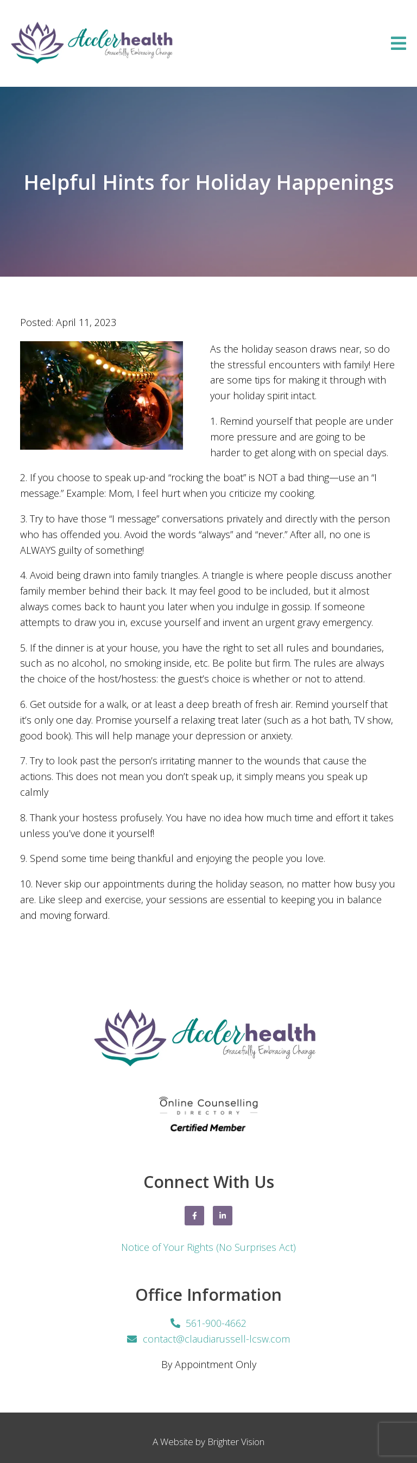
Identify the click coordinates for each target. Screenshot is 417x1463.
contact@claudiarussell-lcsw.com (216, 1338)
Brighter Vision (235, 1441)
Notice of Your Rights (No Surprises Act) (208, 1247)
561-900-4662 (216, 1323)
